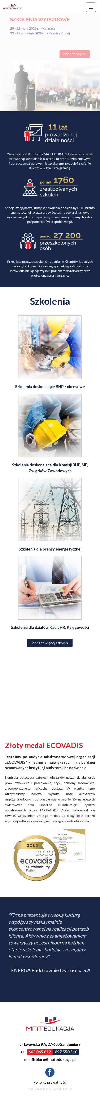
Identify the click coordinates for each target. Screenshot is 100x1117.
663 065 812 (40, 1051)
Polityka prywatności (49, 1082)
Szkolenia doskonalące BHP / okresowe (50, 386)
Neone (67, 1089)
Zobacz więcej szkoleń (50, 643)
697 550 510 (66, 1051)
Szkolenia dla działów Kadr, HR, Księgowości (50, 627)
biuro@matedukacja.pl (56, 1059)
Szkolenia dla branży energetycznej (50, 549)
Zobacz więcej (75, 54)
